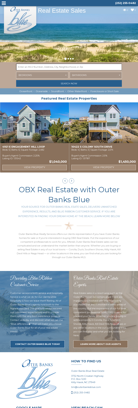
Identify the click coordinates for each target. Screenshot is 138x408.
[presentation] (65, 180)
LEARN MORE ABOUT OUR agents (100, 358)
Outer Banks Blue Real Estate (20, 19)
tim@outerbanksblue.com (86, 401)
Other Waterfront (77, 91)
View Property (34, 167)
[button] (65, 58)
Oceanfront (25, 91)
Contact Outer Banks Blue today (37, 358)
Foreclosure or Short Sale (104, 91)
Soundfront (57, 91)
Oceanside (42, 91)
